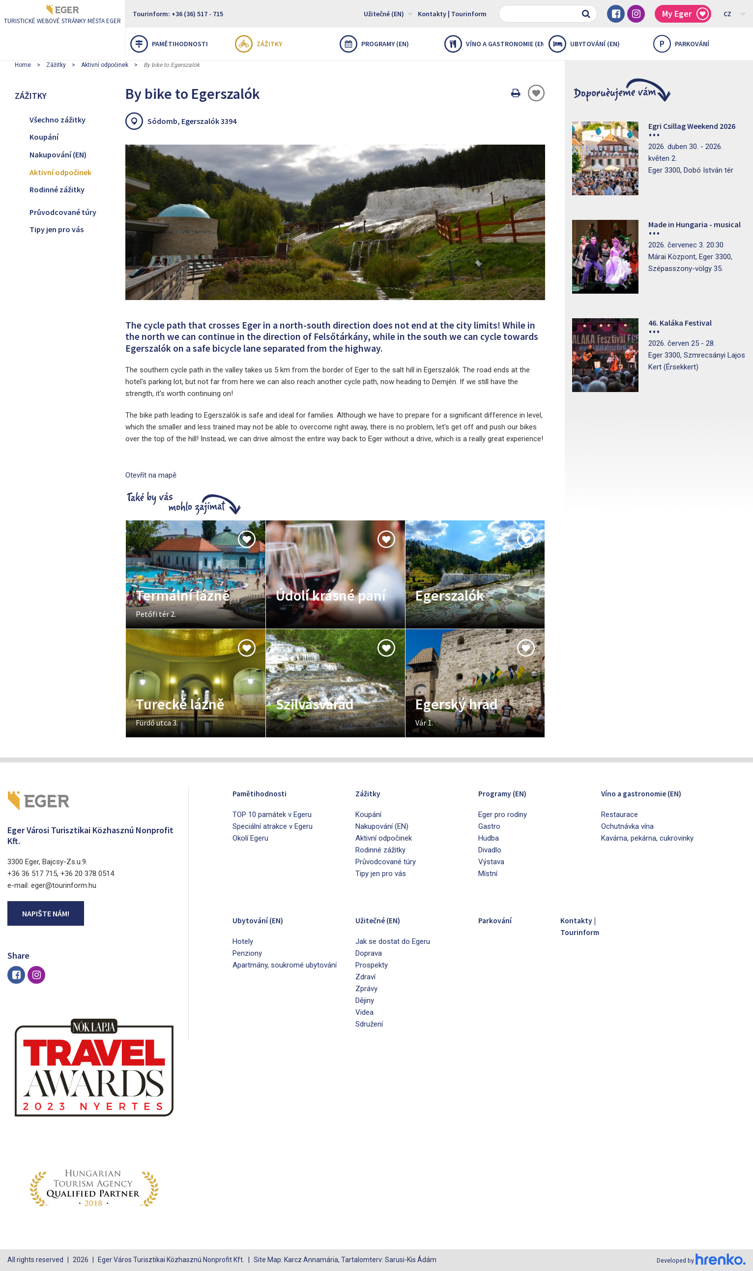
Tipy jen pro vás (56, 229)
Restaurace (619, 814)
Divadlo (489, 850)
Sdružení (369, 1024)
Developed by (699, 1260)
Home (23, 64)
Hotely (242, 941)
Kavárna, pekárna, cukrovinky (647, 838)
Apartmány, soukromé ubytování (284, 965)
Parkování (499, 919)
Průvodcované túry (62, 212)
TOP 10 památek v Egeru (272, 814)
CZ (735, 13)
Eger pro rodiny (502, 814)
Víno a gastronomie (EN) (494, 44)
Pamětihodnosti (169, 44)
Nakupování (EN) (58, 154)
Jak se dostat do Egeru (392, 941)
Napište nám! (45, 913)
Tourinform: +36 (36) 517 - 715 (178, 13)
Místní (487, 873)
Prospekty (371, 965)
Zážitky (258, 44)
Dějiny (364, 1000)
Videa (364, 1012)
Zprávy (366, 988)
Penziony (247, 953)
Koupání (43, 137)
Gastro (489, 826)
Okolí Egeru (250, 838)
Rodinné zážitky (57, 189)
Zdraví (365, 976)
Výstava (491, 861)
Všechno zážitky (57, 119)
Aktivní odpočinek (104, 64)
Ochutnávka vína (627, 826)
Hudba (488, 838)
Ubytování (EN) (584, 44)
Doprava (368, 953)
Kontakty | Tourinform (452, 13)
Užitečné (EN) (388, 13)
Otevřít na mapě (150, 475)
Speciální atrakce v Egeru (272, 826)
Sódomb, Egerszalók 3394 (191, 121)
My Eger (685, 14)
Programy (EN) (374, 44)
